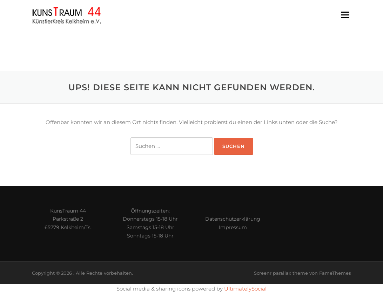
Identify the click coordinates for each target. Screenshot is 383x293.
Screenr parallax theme (281, 273)
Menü (345, 15)
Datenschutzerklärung (232, 219)
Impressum (233, 227)
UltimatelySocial (245, 288)
